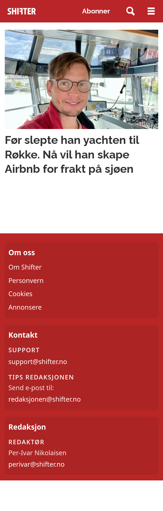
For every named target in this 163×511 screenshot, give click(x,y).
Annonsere (25, 307)
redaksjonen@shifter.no (44, 399)
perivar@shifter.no (36, 464)
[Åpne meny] (151, 11)
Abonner (96, 11)
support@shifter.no (37, 361)
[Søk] (130, 11)
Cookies (20, 293)
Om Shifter (25, 267)
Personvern (26, 280)
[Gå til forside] (21, 11)
